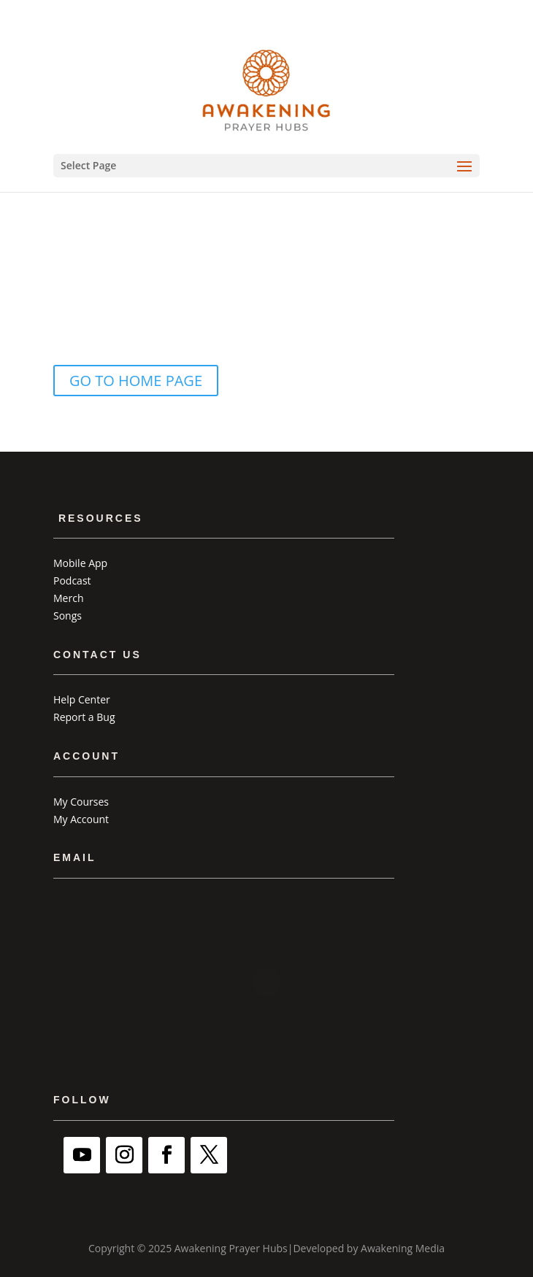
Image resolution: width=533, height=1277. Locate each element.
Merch (68, 598)
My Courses (81, 802)
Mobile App (80, 563)
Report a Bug (84, 717)
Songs (67, 615)
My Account (81, 819)
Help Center (81, 699)
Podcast (72, 580)
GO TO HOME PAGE (135, 380)
